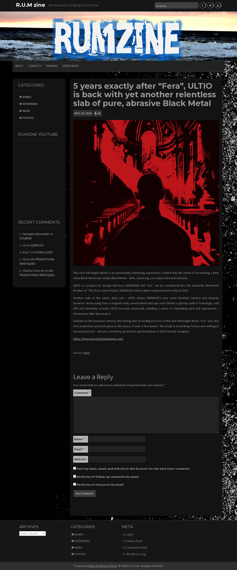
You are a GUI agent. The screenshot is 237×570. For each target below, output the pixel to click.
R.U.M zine (30, 5)
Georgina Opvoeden (36, 234)
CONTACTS (34, 66)
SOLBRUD (25, 238)
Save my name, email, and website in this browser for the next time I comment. (133, 468)
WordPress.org (136, 554)
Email (79, 449)
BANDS (27, 96)
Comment (82, 392)
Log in (130, 534)
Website (80, 459)
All (99, 113)
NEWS (87, 352)
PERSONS (51, 66)
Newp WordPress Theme (102, 565)
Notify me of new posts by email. (100, 484)
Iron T (26, 252)
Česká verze (70, 66)
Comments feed (136, 547)
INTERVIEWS (30, 103)
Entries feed (134, 540)
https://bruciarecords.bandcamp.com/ (98, 339)
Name (79, 439)
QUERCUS (37, 245)
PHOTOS (28, 117)
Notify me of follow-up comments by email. (108, 476)
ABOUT (19, 66)
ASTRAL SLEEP (44, 252)
